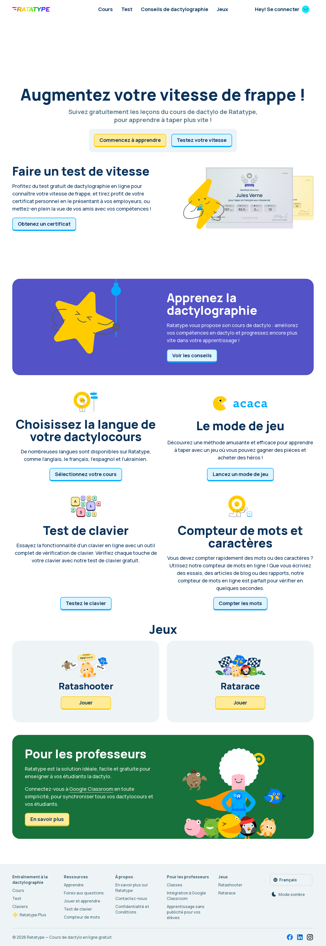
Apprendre (74, 885)
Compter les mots (240, 603)
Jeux (222, 9)
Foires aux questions (84, 893)
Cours (105, 9)
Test (126, 9)
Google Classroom (91, 788)
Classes (174, 885)
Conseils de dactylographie (174, 9)
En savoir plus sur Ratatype (131, 887)
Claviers (20, 906)
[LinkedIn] (300, 937)
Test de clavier (78, 909)
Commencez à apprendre (130, 140)
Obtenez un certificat (44, 223)
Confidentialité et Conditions (132, 909)
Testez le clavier (86, 603)
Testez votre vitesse (202, 140)
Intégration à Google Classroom (186, 895)
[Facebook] (290, 937)
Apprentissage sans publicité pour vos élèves (185, 912)
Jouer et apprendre (82, 901)
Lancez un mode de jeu (240, 474)
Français (285, 880)
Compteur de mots (82, 917)
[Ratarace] (240, 681)
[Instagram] (310, 937)
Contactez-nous (131, 898)
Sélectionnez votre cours (86, 474)
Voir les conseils (192, 355)
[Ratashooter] (85, 681)
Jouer (86, 702)
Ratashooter (230, 885)
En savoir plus (47, 819)
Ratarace (227, 893)
